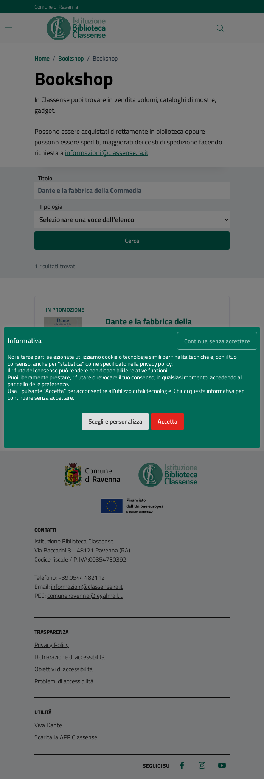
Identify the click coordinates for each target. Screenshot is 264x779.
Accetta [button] (167, 421)
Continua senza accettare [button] (217, 341)
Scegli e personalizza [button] (115, 421)
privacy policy (156, 363)
